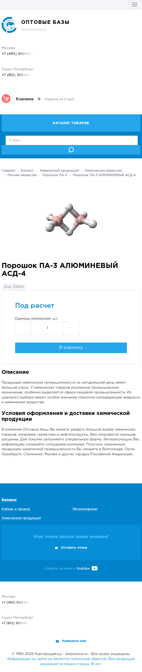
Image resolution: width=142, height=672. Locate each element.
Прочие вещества (22, 175)
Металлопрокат (85, 509)
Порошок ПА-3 (54, 175)
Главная (8, 170)
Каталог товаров (71, 123)
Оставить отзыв (74, 547)
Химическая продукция (59, 170)
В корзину (71, 348)
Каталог (27, 170)
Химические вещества (103, 170)
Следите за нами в (71, 568)
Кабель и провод (16, 509)
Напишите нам (74, 641)
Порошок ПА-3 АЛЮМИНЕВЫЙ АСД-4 (104, 175)
